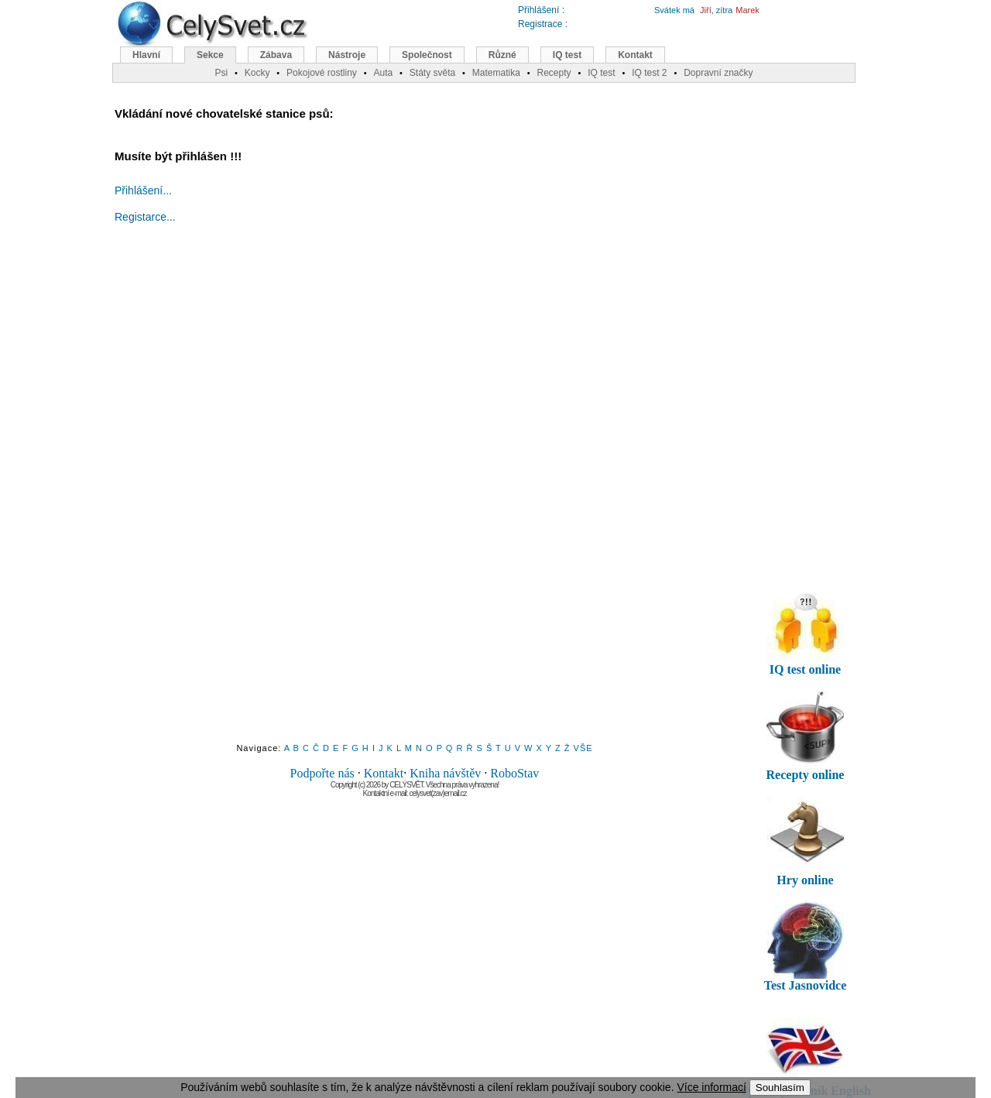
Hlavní (146, 55)
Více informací (711, 1087)
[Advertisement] (415, 497)
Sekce (210, 55)
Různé (502, 55)
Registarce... (145, 217)
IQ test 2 (649, 72)
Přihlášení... (143, 190)
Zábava (276, 55)
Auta (383, 72)
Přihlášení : (541, 10)
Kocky (257, 72)
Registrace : (543, 24)
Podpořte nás (322, 773)
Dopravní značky (718, 72)
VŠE (583, 748)
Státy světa (432, 72)
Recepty (554, 72)
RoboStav (514, 773)
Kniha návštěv (445, 773)
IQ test (567, 55)
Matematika (496, 72)
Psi (221, 72)
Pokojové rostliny (321, 72)
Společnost (427, 55)
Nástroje (346, 55)
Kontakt (384, 773)
